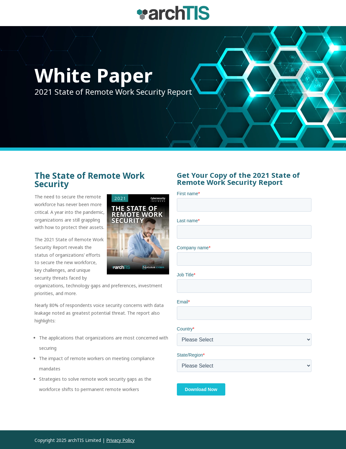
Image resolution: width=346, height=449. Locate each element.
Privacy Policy (120, 440)
